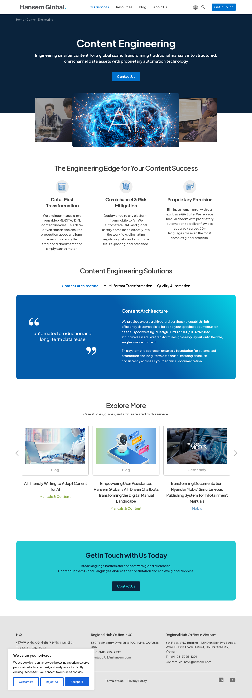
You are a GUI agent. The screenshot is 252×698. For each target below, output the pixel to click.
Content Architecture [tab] (80, 285)
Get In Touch (223, 7)
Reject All (52, 681)
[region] (51, 669)
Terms (114, 680)
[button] (17, 453)
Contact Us (126, 76)
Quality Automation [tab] (173, 285)
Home (20, 19)
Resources (124, 7)
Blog (142, 7)
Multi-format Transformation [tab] (128, 285)
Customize (26, 681)
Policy (137, 680)
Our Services (99, 7)
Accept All (77, 681)
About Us (160, 7)
